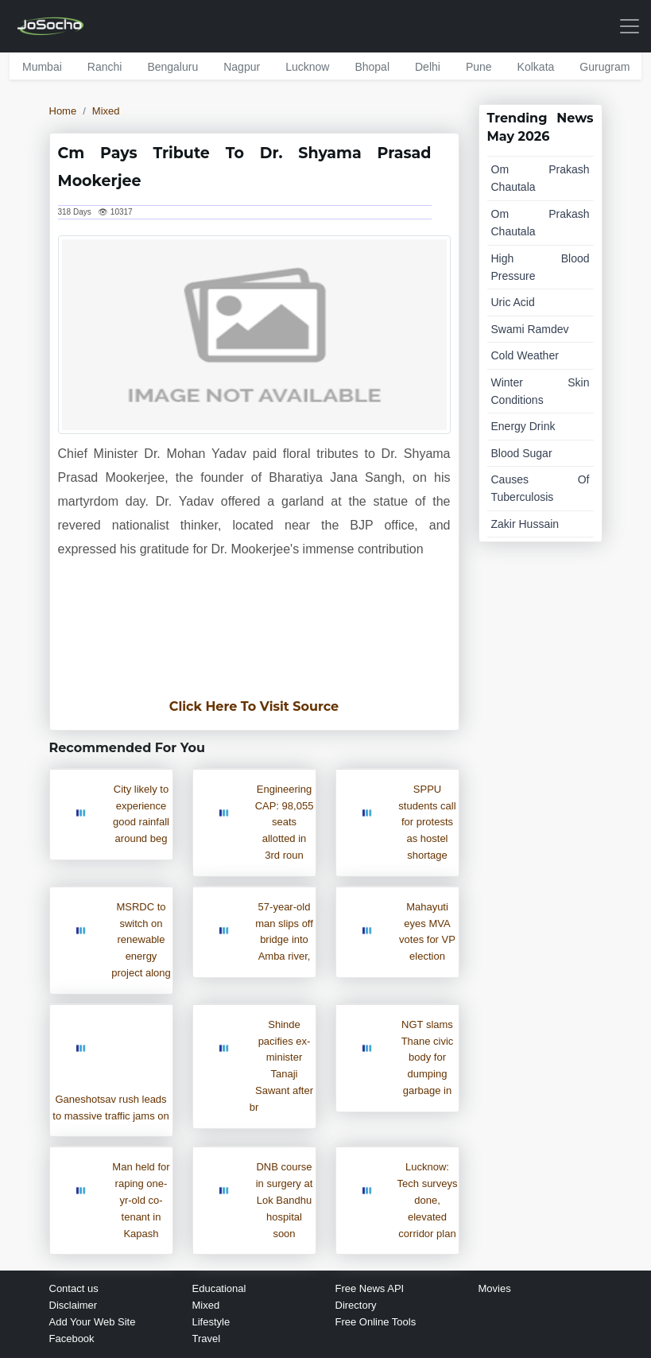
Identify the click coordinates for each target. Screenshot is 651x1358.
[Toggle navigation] (629, 26)
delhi (427, 66)
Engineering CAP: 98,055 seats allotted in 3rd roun (284, 822)
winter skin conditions (540, 391)
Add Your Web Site (92, 1322)
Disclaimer (73, 1305)
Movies (495, 1288)
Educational (219, 1288)
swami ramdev (530, 329)
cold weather (525, 355)
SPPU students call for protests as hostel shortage (426, 822)
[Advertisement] (254, 637)
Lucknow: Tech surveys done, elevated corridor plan (427, 1200)
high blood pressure (540, 267)
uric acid (513, 302)
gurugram (604, 66)
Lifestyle (211, 1322)
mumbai (42, 66)
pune (479, 66)
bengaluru (172, 66)
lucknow (307, 66)
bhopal (372, 66)
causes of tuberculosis (540, 488)
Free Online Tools (376, 1322)
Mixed (106, 111)
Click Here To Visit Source (254, 706)
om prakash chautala (540, 178)
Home (63, 111)
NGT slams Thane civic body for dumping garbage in (427, 1057)
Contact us (74, 1288)
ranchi (104, 66)
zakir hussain (525, 524)
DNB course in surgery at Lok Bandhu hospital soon (284, 1200)
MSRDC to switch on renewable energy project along (140, 940)
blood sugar (521, 453)
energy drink (523, 426)
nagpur (241, 66)
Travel (206, 1338)
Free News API (370, 1288)
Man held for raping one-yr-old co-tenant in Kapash (140, 1200)
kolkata (536, 66)
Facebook (72, 1338)
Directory (356, 1305)
